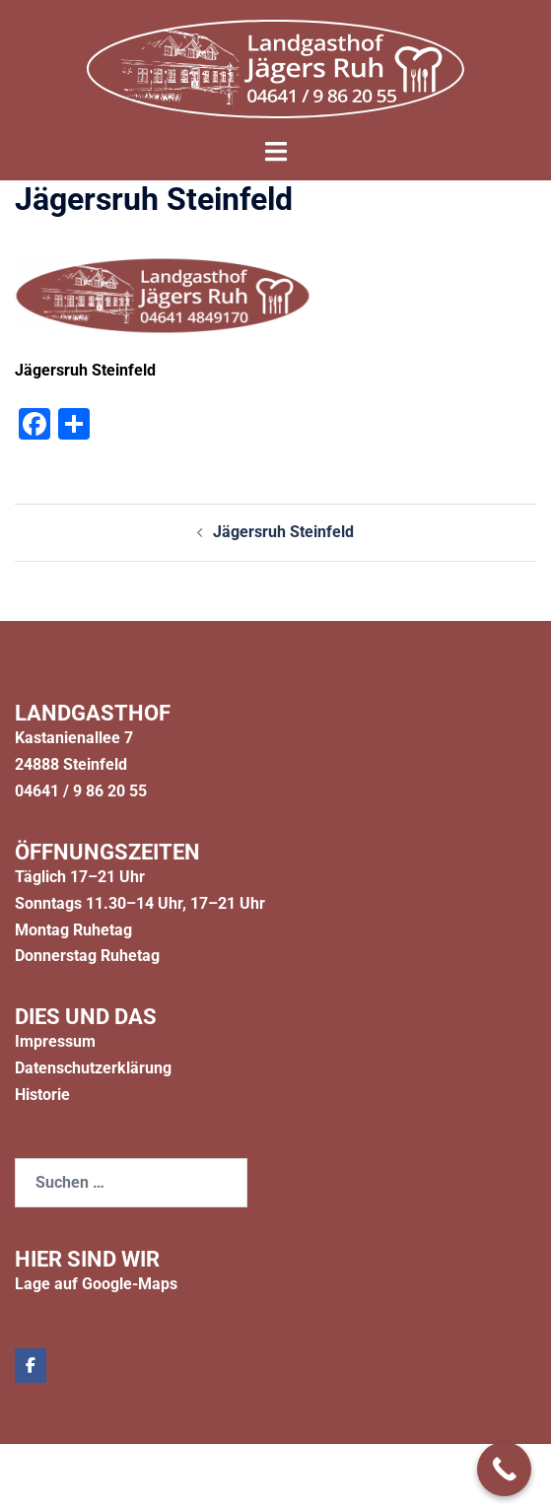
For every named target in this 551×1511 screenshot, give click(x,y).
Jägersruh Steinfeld (283, 531)
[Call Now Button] (504, 1469)
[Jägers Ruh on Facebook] (30, 1365)
